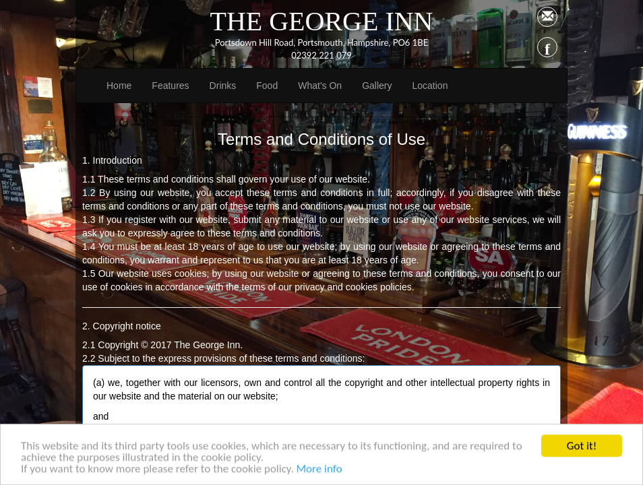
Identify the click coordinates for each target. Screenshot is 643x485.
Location (430, 85)
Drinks (223, 85)
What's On (320, 85)
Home (118, 85)
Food (267, 85)
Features (170, 85)
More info (319, 471)
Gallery (377, 85)
